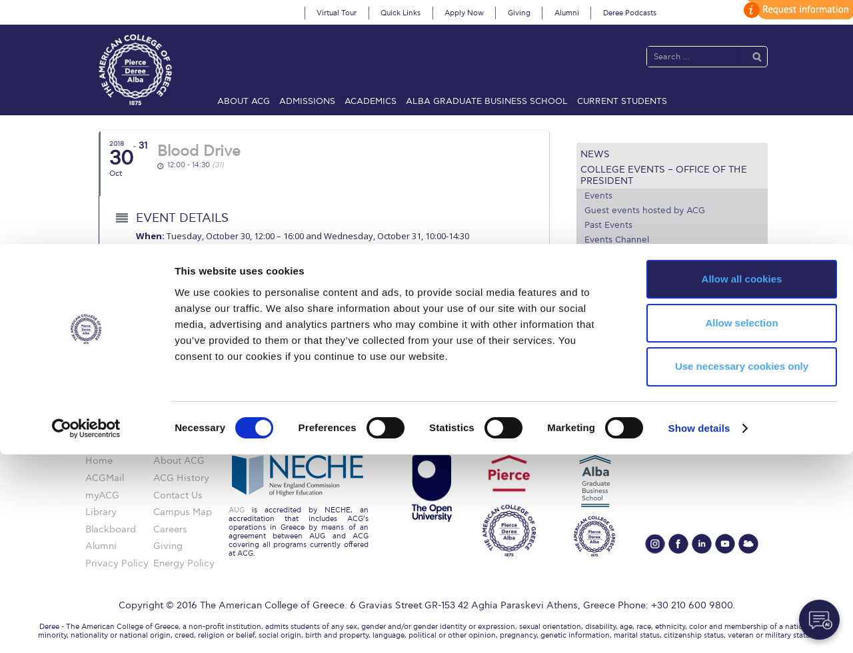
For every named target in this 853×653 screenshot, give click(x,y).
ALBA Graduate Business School (487, 101)
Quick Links (401, 13)
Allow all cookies (742, 477)
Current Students (622, 101)
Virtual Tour (337, 13)
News (595, 154)
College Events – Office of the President (663, 175)
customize (796, 9)
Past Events (608, 225)
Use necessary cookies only (741, 565)
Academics (371, 101)
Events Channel (616, 240)
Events (598, 196)
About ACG (243, 101)
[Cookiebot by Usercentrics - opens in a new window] (86, 627)
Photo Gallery (612, 254)
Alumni (566, 13)
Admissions (307, 101)
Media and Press (624, 299)
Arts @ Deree (615, 284)
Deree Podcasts (629, 13)
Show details (699, 626)
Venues (600, 269)
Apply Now (464, 13)
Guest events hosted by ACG (644, 210)
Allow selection (741, 521)
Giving (519, 13)
